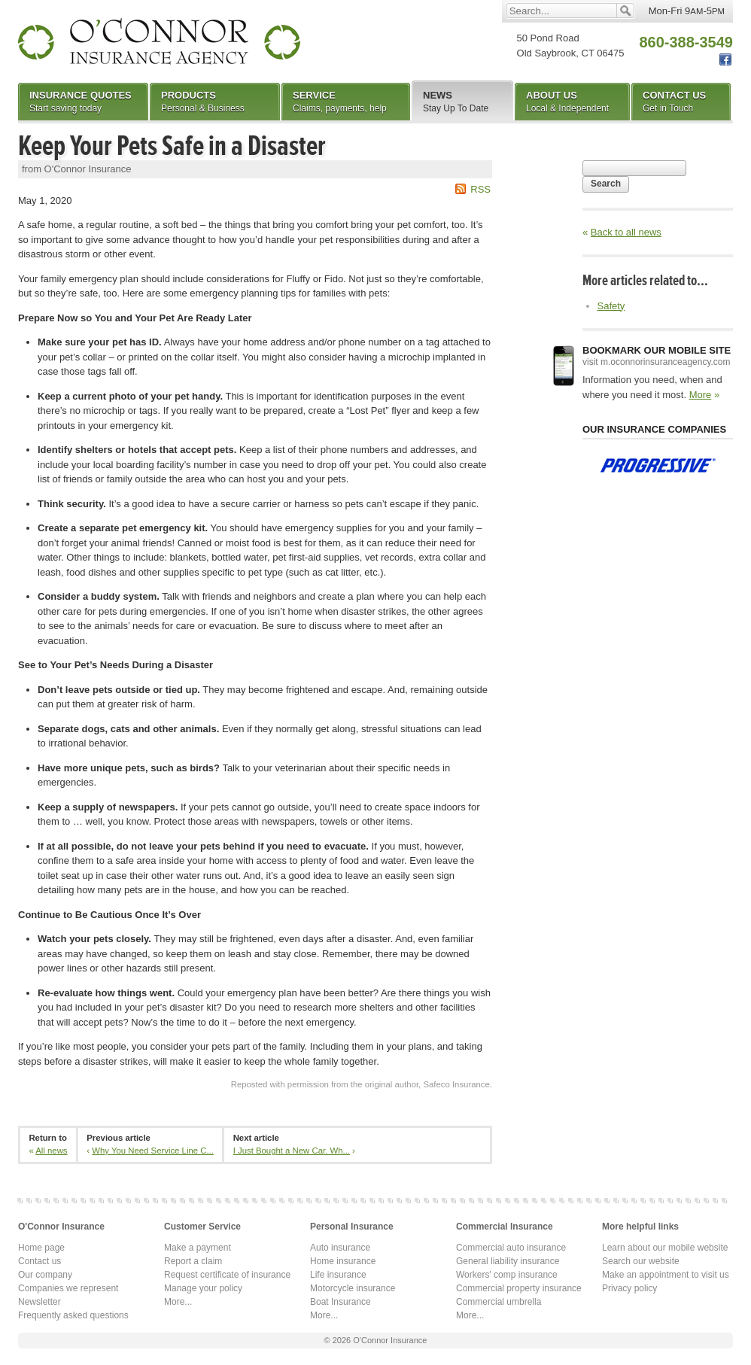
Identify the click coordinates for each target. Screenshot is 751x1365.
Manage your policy (203, 1288)
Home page (41, 1247)
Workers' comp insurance (507, 1274)
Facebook (725, 59)
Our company (45, 1274)
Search (606, 183)
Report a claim (193, 1261)
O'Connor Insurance (159, 41)
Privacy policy (629, 1288)
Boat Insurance (340, 1302)
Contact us (39, 1261)
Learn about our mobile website (665, 1247)
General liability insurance (507, 1261)
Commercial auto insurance (511, 1247)
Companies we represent (68, 1288)
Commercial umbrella (498, 1302)
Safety (611, 306)
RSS (480, 189)
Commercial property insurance (519, 1288)
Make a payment (197, 1247)
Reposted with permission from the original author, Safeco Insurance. (361, 1084)
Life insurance (338, 1274)
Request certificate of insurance (227, 1274)
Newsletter (39, 1302)
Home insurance (343, 1261)
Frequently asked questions (73, 1315)
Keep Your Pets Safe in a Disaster (172, 146)
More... (178, 1302)
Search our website (641, 1261)
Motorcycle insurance (352, 1288)
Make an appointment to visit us (665, 1274)
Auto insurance (340, 1247)
